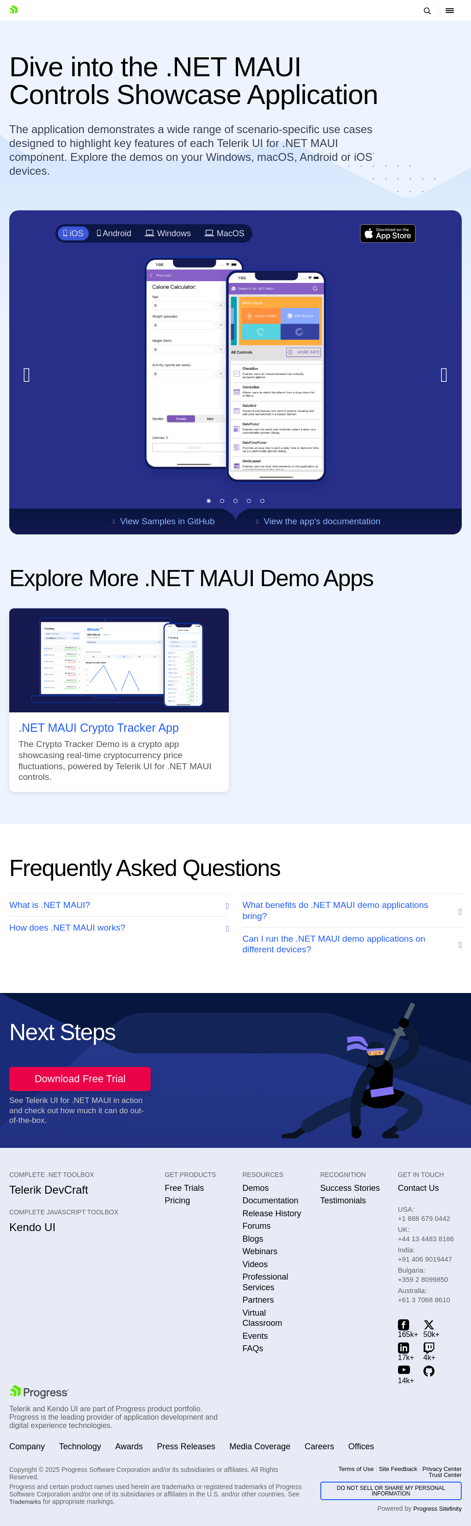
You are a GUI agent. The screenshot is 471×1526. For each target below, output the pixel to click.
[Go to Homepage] (15, 10)
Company (27, 1446)
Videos (255, 1264)
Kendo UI (32, 1227)
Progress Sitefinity (437, 1508)
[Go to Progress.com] (39, 1392)
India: (425, 1254)
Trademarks (25, 1501)
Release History (271, 1213)
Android (114, 233)
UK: (426, 1234)
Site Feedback (398, 1468)
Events (255, 1336)
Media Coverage (259, 1446)
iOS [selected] (73, 233)
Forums (256, 1226)
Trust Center (445, 1474)
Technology (80, 1446)
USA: (424, 1213)
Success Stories (350, 1188)
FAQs (252, 1348)
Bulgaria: (423, 1274)
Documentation (270, 1200)
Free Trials (184, 1188)
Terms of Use (356, 1468)
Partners (258, 1300)
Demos (255, 1188)
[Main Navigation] (450, 10)
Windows (167, 233)
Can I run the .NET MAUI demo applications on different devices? (334, 944)
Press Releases (186, 1446)
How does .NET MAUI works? (67, 927)
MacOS (224, 233)
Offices (361, 1446)
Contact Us (418, 1188)
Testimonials (343, 1200)
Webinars (259, 1251)
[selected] (209, 501)
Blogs (252, 1239)
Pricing (177, 1200)
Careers (319, 1446)
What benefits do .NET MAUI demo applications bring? (335, 910)
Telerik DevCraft (48, 1189)
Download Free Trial (80, 1079)
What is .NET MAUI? (49, 905)
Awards (129, 1446)
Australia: (424, 1295)
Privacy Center (442, 1468)
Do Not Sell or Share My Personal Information (391, 1491)
